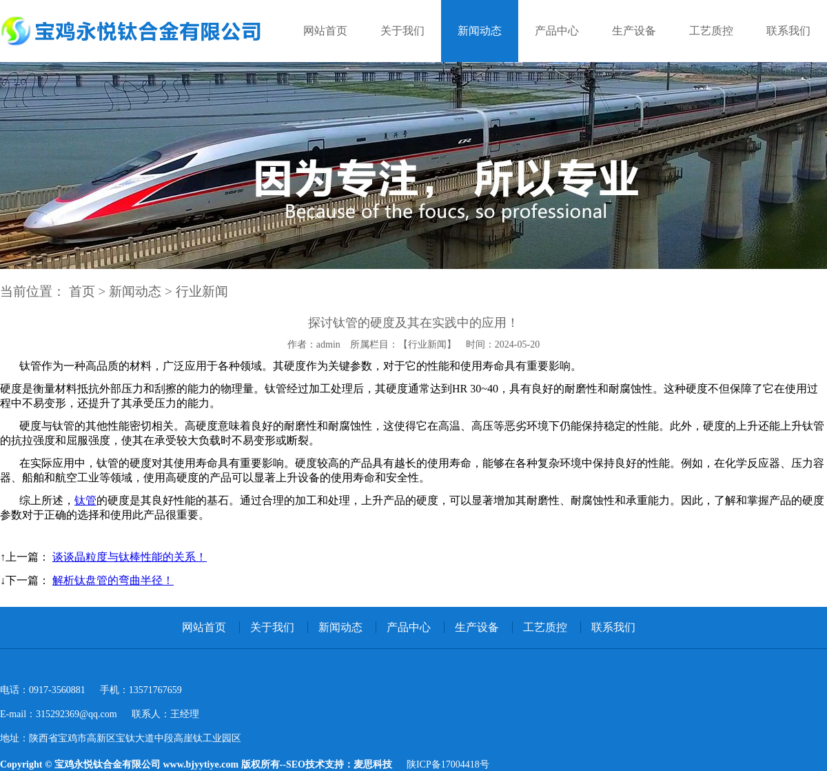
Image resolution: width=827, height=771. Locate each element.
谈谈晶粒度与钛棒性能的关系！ (129, 557)
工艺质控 (711, 31)
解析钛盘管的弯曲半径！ (113, 580)
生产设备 (634, 31)
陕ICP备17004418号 (448, 764)
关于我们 (402, 31)
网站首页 (325, 31)
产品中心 (557, 31)
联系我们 (788, 31)
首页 (82, 291)
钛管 (85, 500)
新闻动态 (480, 31)
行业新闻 (202, 291)
